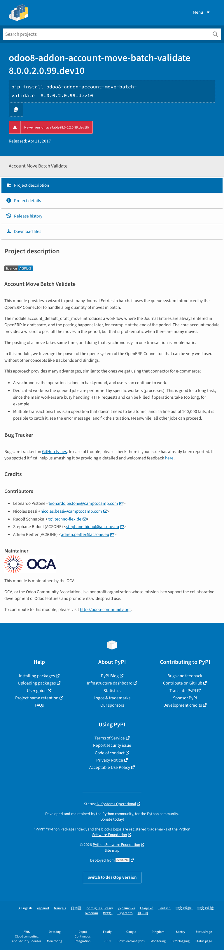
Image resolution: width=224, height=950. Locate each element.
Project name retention (36, 698)
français (60, 908)
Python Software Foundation (116, 844)
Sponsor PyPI (185, 698)
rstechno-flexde (64, 519)
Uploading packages (37, 683)
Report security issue (112, 745)
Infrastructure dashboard (109, 683)
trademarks (157, 829)
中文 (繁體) (205, 908)
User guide (37, 690)
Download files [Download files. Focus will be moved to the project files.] (23, 231)
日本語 (76, 908)
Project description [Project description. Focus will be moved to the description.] (27, 185)
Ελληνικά (146, 908)
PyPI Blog (110, 676)
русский (91, 913)
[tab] (112, 185)
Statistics (112, 690)
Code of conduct (110, 753)
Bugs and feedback (184, 676)
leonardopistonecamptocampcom (83, 503)
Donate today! (112, 819)
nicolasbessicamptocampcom (71, 511)
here (169, 458)
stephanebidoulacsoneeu (92, 526)
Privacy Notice (109, 760)
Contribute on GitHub (182, 683)
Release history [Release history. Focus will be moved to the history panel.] (24, 216)
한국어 (143, 913)
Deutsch (164, 908)
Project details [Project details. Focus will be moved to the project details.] (23, 200)
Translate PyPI (182, 690)
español (43, 908)
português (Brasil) (99, 908)
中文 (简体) (184, 908)
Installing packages (37, 676)
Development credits (182, 705)
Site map (112, 850)
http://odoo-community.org (105, 609)
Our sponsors (112, 705)
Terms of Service (109, 738)
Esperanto (125, 913)
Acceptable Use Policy (109, 767)
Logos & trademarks (112, 698)
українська (126, 908)
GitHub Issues (54, 451)
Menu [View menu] (202, 12)
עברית (108, 913)
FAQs (39, 705)
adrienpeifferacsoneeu (85, 534)
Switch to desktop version (112, 877)
